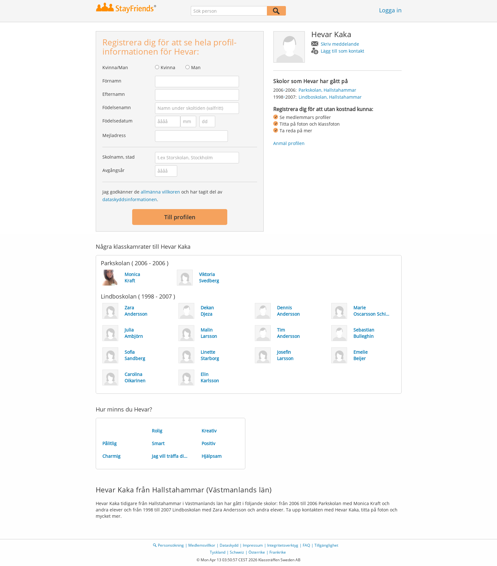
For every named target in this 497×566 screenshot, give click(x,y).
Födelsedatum (117, 121)
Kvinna (168, 67)
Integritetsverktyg (282, 545)
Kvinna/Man (115, 67)
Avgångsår (113, 170)
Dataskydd (229, 545)
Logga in (390, 10)
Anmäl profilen (289, 143)
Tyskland (217, 552)
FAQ (306, 545)
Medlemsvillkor (201, 545)
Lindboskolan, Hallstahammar (330, 97)
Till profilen (179, 217)
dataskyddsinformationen (129, 199)
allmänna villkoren (160, 192)
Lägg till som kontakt (342, 51)
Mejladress (114, 135)
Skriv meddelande (340, 44)
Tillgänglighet (326, 545)
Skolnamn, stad (118, 157)
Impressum (253, 545)
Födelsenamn (116, 107)
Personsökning (171, 545)
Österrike (256, 552)
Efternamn (113, 94)
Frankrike (277, 552)
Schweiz (237, 552)
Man (196, 67)
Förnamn (111, 81)
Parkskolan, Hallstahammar (327, 90)
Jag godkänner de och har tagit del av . (162, 195)
